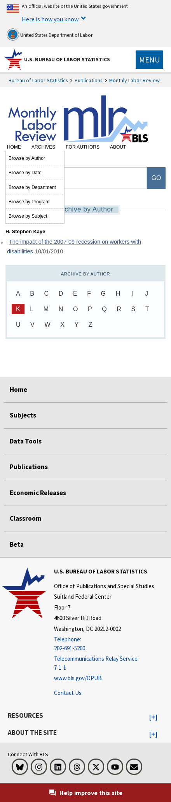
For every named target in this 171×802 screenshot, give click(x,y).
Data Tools (26, 441)
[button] (153, 717)
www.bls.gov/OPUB (78, 678)
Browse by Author (27, 158)
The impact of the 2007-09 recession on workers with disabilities (74, 247)
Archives (43, 147)
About (118, 147)
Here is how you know (50, 19)
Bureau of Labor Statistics (38, 80)
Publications (89, 80)
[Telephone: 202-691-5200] (104, 644)
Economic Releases (38, 492)
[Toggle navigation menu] (149, 59)
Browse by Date (25, 172)
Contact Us (68, 692)
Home (14, 147)
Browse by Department (32, 187)
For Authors (82, 147)
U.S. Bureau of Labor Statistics (67, 59)
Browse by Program (29, 201)
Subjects (23, 415)
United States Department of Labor (49, 34)
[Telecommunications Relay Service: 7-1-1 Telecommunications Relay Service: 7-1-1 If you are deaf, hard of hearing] (104, 663)
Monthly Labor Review (134, 80)
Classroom (26, 518)
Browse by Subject (28, 216)
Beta (17, 544)
